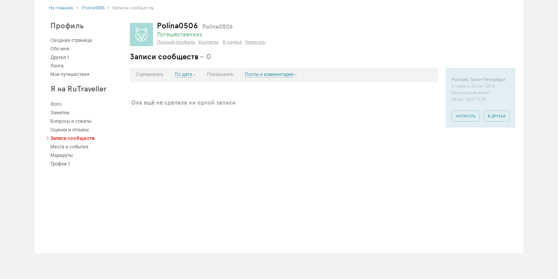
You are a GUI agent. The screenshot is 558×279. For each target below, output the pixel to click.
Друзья (58, 57)
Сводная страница (71, 40)
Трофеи (58, 164)
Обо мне (59, 49)
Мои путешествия (70, 74)
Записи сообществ (72, 138)
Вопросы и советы (70, 121)
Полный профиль (176, 42)
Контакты (208, 42)
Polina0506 (93, 7)
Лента (57, 66)
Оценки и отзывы (69, 130)
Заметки (59, 112)
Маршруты (61, 155)
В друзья (232, 42)
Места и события (69, 147)
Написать (255, 42)
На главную (61, 7)
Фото (56, 104)
